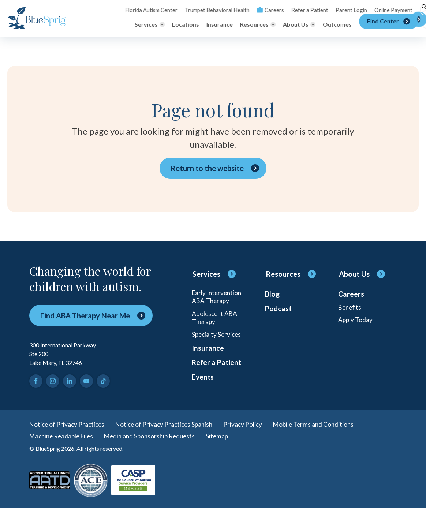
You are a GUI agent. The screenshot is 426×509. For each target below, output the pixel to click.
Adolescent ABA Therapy (215, 319)
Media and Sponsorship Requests (155, 437)
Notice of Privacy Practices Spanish (168, 425)
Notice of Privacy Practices (68, 425)
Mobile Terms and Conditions (321, 425)
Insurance (213, 24)
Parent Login (341, 10)
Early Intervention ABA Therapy (218, 297)
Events (203, 382)
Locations (179, 24)
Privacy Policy (249, 425)
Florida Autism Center (150, 10)
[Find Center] (382, 24)
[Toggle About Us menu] (293, 24)
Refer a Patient (302, 10)
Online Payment (381, 10)
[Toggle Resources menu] (251, 24)
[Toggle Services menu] (143, 24)
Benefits (350, 308)
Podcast (279, 309)
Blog (272, 294)
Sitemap (225, 437)
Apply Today (355, 321)
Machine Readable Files (63, 437)
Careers (264, 10)
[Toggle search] (413, 9)
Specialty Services (217, 337)
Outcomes (331, 24)
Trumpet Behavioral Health (213, 10)
